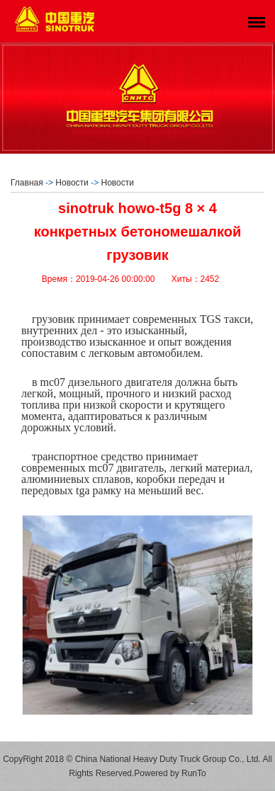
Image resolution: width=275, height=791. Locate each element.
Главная (27, 183)
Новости (71, 183)
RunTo (193, 773)
